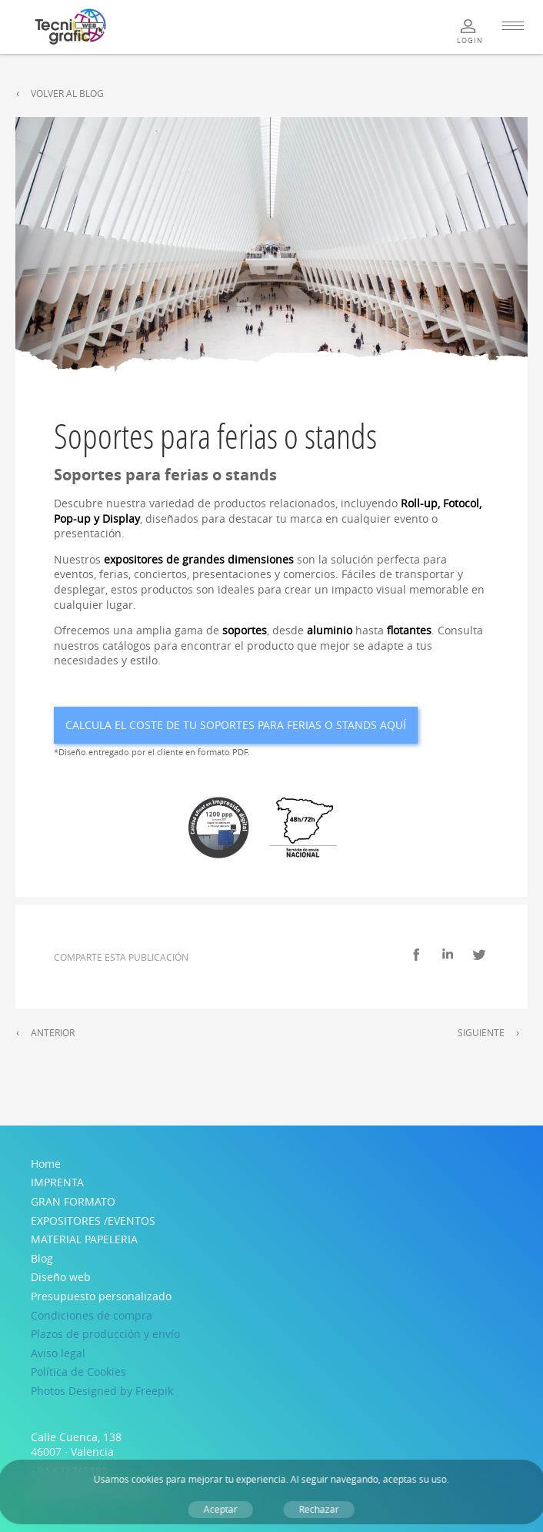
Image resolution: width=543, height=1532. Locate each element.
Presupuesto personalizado (101, 1296)
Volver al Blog (67, 93)
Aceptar (221, 1509)
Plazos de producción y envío (105, 1333)
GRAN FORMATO (73, 1201)
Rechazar (319, 1509)
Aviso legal (58, 1353)
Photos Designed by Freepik (102, 1390)
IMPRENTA (57, 1182)
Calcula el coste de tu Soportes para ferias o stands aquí (235, 724)
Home (46, 1163)
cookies (148, 1479)
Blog (42, 1258)
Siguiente (481, 1033)
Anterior (53, 1033)
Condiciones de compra (91, 1315)
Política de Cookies (78, 1371)
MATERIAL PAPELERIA (84, 1239)
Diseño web (61, 1276)
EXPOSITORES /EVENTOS (93, 1220)
